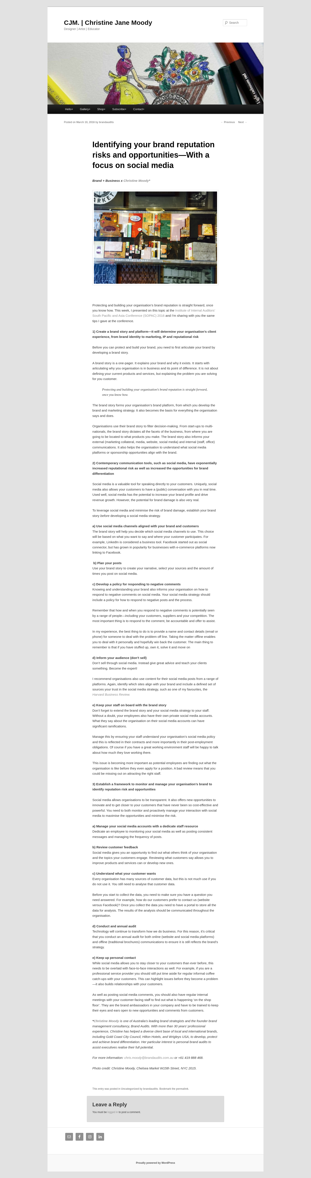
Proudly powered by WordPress (155, 1162)
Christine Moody (136, 180)
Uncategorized (130, 1088)
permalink (182, 1088)
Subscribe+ (119, 109)
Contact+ (138, 109)
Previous (228, 122)
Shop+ (101, 109)
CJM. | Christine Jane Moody (108, 22)
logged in (112, 1112)
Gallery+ (85, 109)
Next (242, 122)
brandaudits (106, 122)
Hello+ (69, 109)
